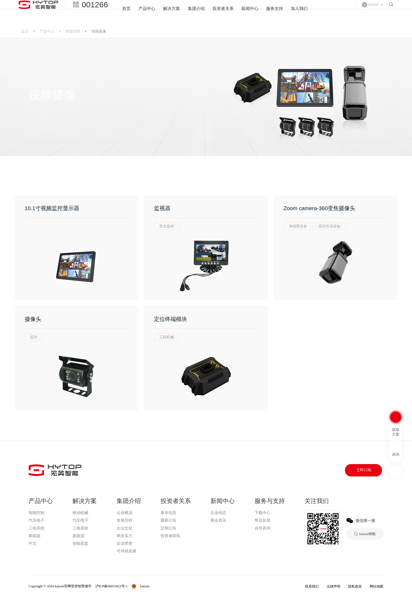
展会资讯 (218, 520)
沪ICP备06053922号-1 (111, 586)
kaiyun (35, 551)
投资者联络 (170, 536)
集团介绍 (195, 12)
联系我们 (312, 586)
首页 (122, 12)
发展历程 (124, 520)
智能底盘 (80, 543)
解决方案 (169, 12)
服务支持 (277, 12)
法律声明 (333, 586)
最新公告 (168, 520)
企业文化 (124, 528)
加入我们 (303, 12)
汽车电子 (36, 520)
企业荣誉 (124, 543)
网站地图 (376, 586)
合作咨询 (262, 528)
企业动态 (218, 513)
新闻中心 (251, 12)
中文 (33, 543)
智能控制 (72, 31)
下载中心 (262, 513)
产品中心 (144, 12)
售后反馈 (262, 520)
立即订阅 (363, 470)
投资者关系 (223, 12)
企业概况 (124, 513)
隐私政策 (355, 586)
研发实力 (124, 536)
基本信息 (168, 513)
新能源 (34, 536)
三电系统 (36, 528)
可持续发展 (126, 551)
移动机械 (80, 513)
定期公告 (168, 528)
